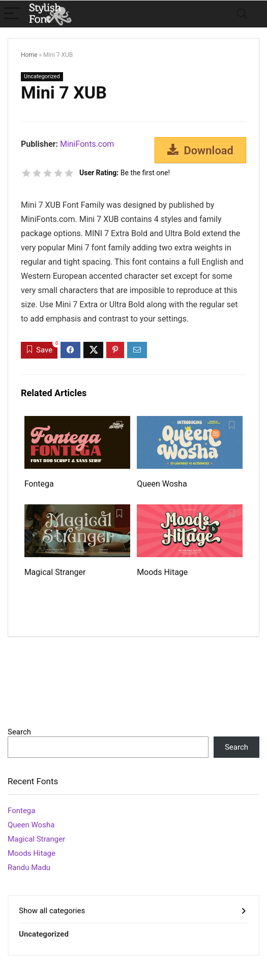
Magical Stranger (55, 572)
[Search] (242, 14)
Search (19, 731)
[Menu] (12, 14)
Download (200, 150)
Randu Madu (29, 867)
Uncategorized (42, 76)
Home (29, 54)
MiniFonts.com (87, 144)
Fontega (39, 484)
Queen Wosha (162, 484)
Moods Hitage (162, 572)
